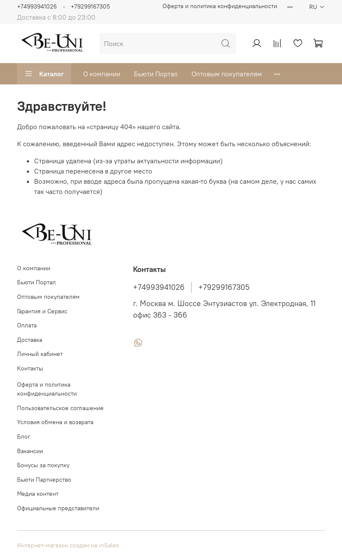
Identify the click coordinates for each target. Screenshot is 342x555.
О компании (101, 73)
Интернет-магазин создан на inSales (68, 545)
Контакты (30, 368)
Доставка (29, 340)
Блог (23, 436)
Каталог (44, 73)
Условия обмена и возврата (55, 422)
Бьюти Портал (156, 73)
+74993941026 (37, 6)
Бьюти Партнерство (44, 479)
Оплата (27, 325)
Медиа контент (37, 493)
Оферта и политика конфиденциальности (219, 6)
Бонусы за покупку (43, 465)
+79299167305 (90, 6)
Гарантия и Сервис (42, 311)
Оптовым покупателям (226, 73)
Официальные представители (58, 508)
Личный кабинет (40, 354)
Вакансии (30, 451)
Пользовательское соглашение (60, 408)
